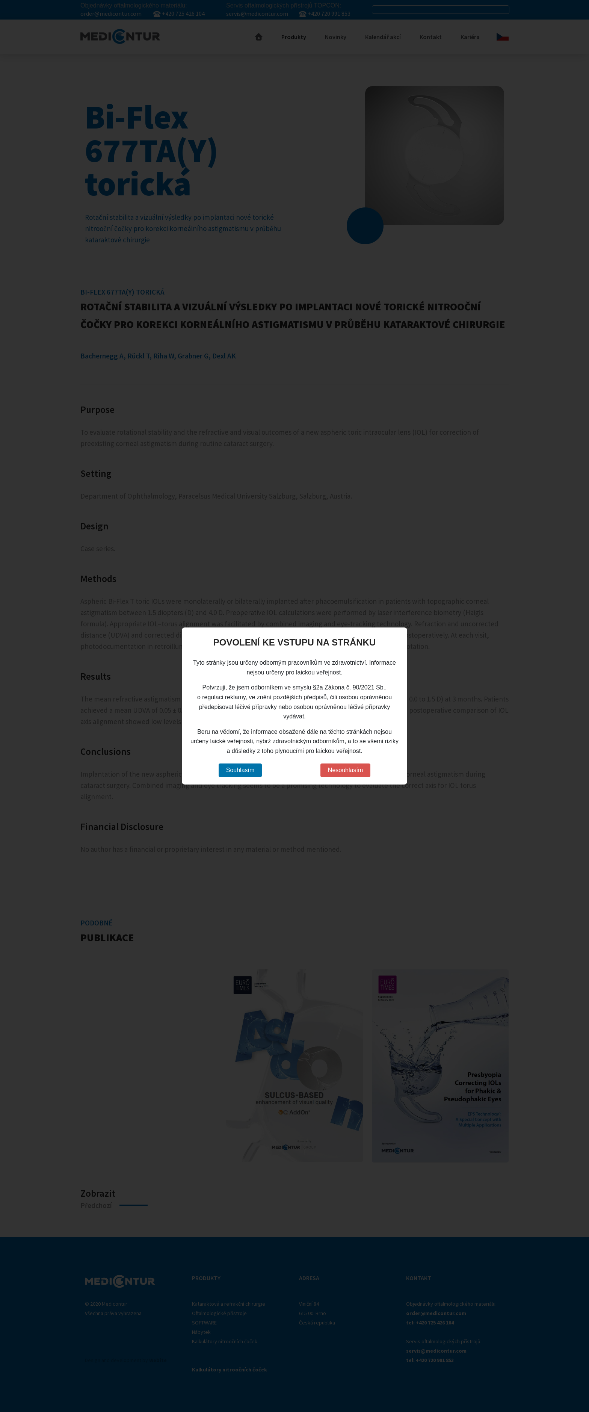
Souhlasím (240, 770)
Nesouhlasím (345, 770)
